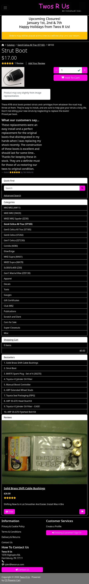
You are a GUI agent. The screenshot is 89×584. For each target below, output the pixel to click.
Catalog (11, 45)
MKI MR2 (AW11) (12, 207)
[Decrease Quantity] (56, 70)
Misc (6, 333)
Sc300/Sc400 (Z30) (13, 267)
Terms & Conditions (11, 531)
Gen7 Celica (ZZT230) (14, 240)
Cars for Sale (10, 322)
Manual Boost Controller (18, 384)
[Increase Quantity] (84, 70)
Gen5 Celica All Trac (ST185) (17, 229)
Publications (10, 311)
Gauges (7, 294)
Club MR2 (8, 305)
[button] (13, 77)
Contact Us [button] (22, 569)
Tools (6, 289)
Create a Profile (53, 526)
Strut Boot (11, 368)
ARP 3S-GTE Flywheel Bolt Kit (21, 411)
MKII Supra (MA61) (13, 256)
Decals (7, 284)
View (9, 511)
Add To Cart (70, 77)
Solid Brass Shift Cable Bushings (22, 362)
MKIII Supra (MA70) (13, 262)
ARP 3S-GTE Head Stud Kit (19, 400)
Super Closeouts (12, 327)
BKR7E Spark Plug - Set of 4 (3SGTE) (23, 373)
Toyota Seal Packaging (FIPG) (20, 395)
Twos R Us (25, 577)
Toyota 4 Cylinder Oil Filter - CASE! (23, 406)
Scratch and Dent (12, 316)
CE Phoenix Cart (13, 580)
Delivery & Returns (11, 537)
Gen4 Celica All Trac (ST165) (31, 45)
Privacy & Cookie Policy (13, 526)
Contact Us (7, 542)
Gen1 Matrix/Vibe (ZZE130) (17, 273)
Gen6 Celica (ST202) (13, 234)
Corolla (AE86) (11, 245)
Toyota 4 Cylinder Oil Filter (19, 379)
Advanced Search (12, 195)
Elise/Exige (9, 251)
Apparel (8, 278)
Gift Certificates (11, 300)
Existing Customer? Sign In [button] (66, 532)
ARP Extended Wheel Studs (19, 390)
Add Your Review (36, 63)
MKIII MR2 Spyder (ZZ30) (16, 218)
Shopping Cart (11, 339)
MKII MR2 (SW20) (12, 213)
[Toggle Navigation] (5, 7)
